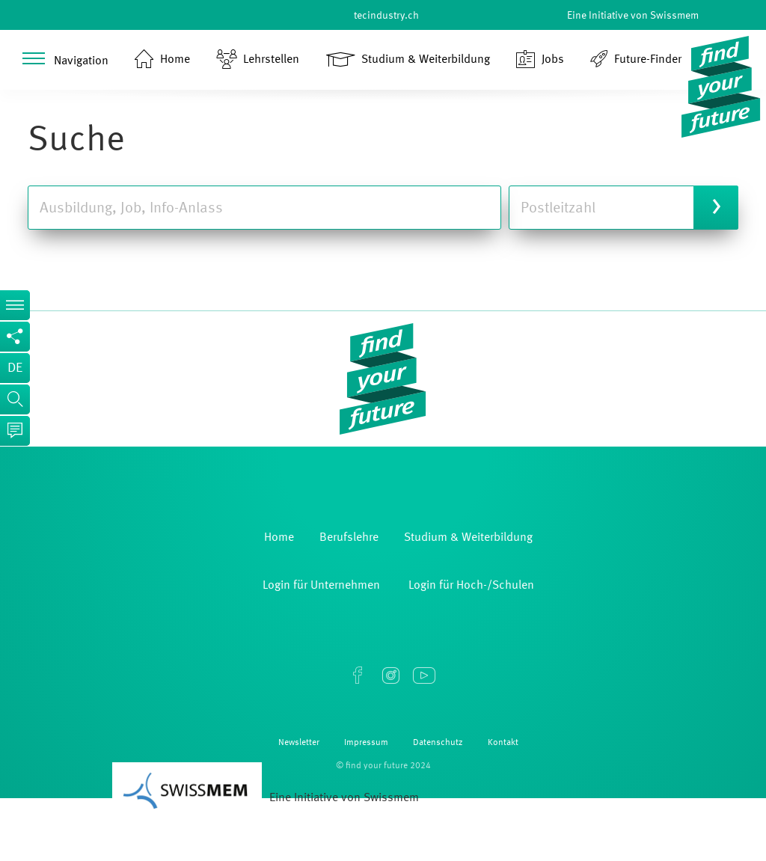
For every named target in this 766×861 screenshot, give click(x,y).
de (14, 368)
